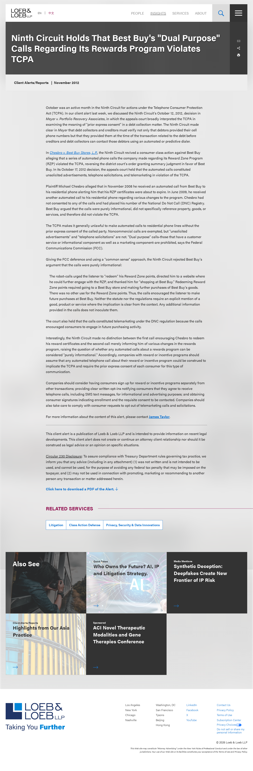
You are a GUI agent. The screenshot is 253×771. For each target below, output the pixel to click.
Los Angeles (132, 705)
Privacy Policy (225, 710)
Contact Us (223, 705)
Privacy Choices (229, 725)
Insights (158, 13)
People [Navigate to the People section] (137, 13)
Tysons (160, 715)
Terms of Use (224, 715)
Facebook (192, 710)
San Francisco (164, 710)
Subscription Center (229, 720)
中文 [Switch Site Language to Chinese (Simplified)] (51, 13)
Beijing (160, 720)
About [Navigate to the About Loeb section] (201, 13)
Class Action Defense (84, 525)
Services (180, 13)
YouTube (191, 720)
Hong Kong (163, 725)
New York (131, 710)
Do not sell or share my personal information (230, 730)
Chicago (130, 715)
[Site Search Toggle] (221, 13)
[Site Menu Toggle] (238, 13)
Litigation (56, 525)
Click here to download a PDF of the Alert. (80, 489)
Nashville (131, 720)
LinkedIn (191, 705)
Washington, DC (166, 705)
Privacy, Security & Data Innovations (133, 525)
